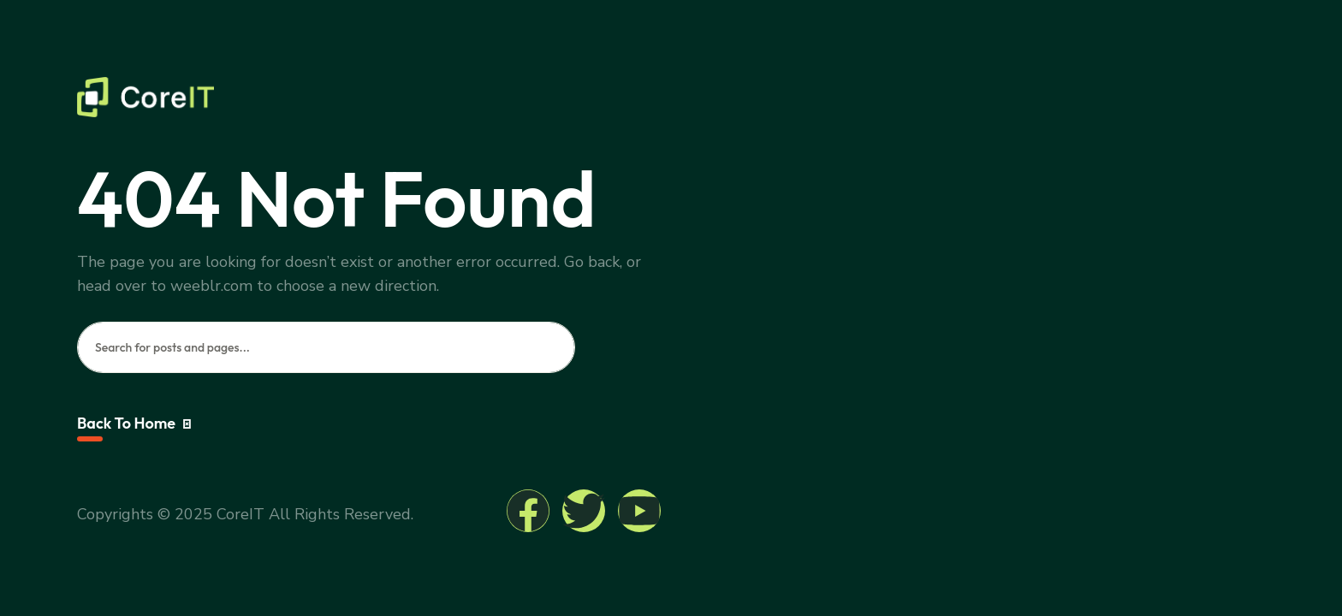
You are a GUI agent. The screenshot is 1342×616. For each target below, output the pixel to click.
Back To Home (134, 423)
